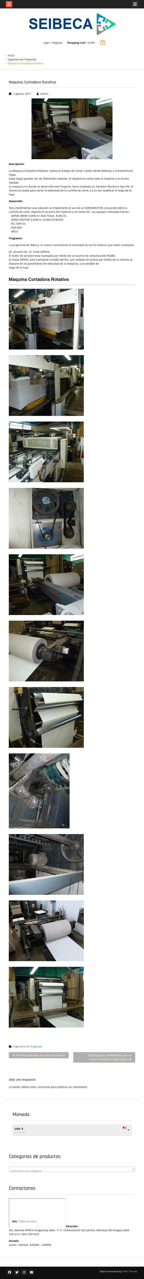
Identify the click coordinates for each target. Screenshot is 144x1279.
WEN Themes (129, 1271)
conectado (43, 1087)
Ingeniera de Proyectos (22, 59)
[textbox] (72, 1171)
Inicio (11, 55)
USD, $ (19, 1128)
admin (44, 93)
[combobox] (72, 1169)
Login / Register (53, 42)
